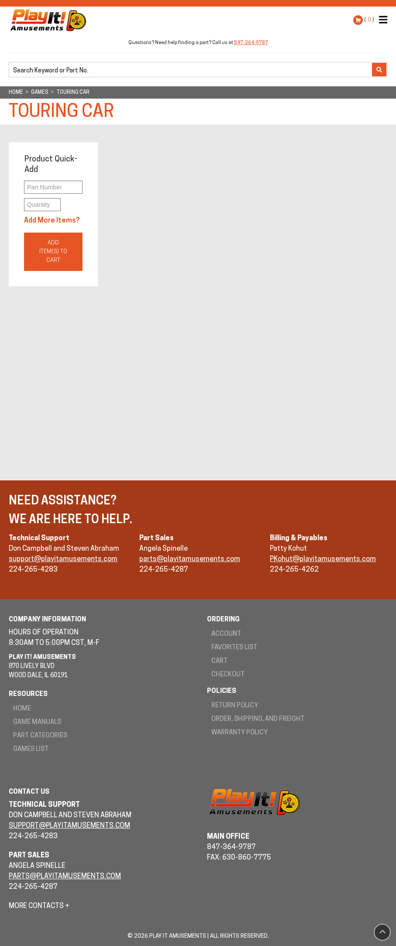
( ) (369, 20)
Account (226, 634)
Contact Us (29, 792)
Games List (30, 749)
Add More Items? (52, 220)
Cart (219, 661)
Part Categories (40, 736)
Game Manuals (37, 722)
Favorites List (234, 647)
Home (22, 709)
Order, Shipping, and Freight (257, 719)
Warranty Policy (239, 733)
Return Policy (234, 706)
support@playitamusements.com (63, 559)
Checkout (227, 675)
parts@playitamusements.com (189, 559)
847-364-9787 (251, 43)
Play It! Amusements (50, 20)
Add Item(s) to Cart (53, 251)
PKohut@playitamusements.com (323, 559)
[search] (191, 70)
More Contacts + (39, 906)
